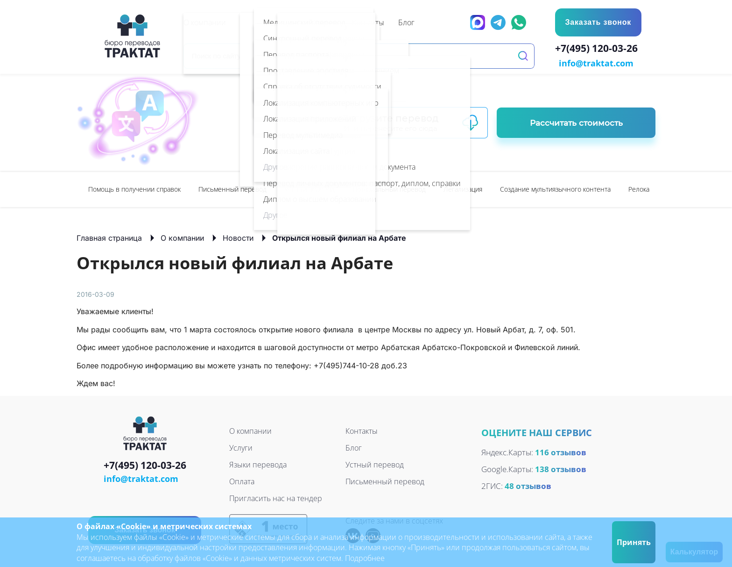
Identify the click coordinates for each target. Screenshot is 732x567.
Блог (353, 447)
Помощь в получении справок (134, 188)
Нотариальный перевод (389, 188)
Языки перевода (258, 464)
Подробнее (365, 558)
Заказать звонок (597, 22)
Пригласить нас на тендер (275, 498)
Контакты (361, 430)
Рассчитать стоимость (576, 122)
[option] (134, 189)
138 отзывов (560, 468)
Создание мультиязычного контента (555, 188)
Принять (634, 542)
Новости (238, 237)
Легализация (462, 188)
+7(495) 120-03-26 (598, 49)
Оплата (241, 481)
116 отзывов (560, 451)
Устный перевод (309, 188)
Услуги (241, 447)
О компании (182, 237)
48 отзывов (528, 485)
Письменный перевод (232, 188)
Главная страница (109, 237)
